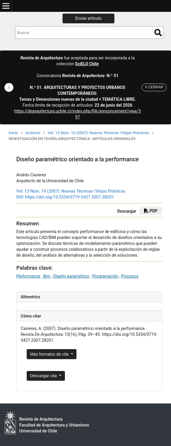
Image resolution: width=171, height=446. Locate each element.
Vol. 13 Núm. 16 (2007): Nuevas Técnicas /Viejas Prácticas (98, 133)
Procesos (130, 276)
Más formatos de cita (50, 354)
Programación (105, 276)
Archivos (32, 133)
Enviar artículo (88, 18)
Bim (46, 276)
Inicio (13, 133)
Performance (28, 276)
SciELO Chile (87, 63)
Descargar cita (44, 375)
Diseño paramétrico (71, 276)
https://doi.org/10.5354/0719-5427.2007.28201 (69, 197)
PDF (151, 211)
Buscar (158, 32)
